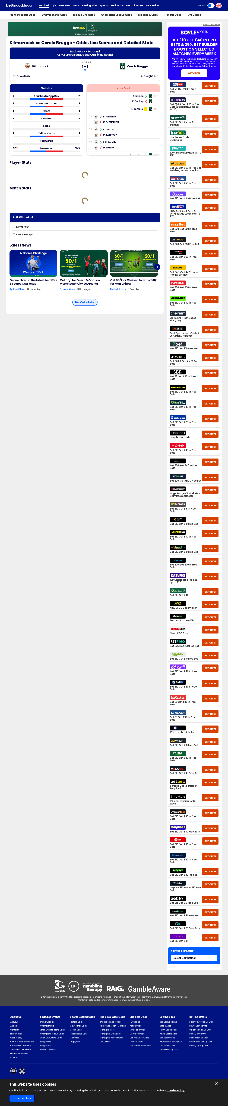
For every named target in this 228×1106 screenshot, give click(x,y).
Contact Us (15, 1029)
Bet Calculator (135, 5)
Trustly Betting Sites (168, 1029)
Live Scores (194, 15)
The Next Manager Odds (110, 1021)
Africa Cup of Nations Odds (52, 1029)
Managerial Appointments (112, 1037)
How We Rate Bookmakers (22, 1041)
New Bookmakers (167, 1037)
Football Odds (76, 1021)
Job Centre (105, 1041)
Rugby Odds (75, 1041)
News (76, 5)
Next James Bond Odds (140, 1045)
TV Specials (135, 1021)
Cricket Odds (76, 1029)
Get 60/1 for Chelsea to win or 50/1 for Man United (133, 281)
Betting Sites (89, 5)
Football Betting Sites (169, 1049)
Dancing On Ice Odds (139, 1037)
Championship (47, 1025)
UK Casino (152, 5)
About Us (14, 1021)
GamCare (146, 997)
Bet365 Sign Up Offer (198, 1025)
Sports (104, 5)
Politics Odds (135, 1025)
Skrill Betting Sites (167, 1045)
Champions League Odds (116, 15)
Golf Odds (74, 1037)
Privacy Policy (16, 1033)
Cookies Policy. (176, 1090)
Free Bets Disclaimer (19, 1053)
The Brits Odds (136, 1041)
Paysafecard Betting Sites (171, 1041)
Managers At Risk (107, 1029)
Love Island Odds (137, 1029)
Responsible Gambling (20, 1045)
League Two (45, 1045)
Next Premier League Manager (113, 1025)
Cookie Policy (16, 1037)
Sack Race (117, 5)
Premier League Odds (22, 15)
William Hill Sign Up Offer (200, 1029)
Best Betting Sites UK (168, 1021)
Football (44, 5)
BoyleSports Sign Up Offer (200, 1041)
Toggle (211, 5)
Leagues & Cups (148, 15)
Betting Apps (165, 1025)
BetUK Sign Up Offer (197, 1033)
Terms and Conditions (20, 1049)
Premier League (47, 1021)
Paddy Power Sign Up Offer (201, 1021)
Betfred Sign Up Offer (198, 1037)
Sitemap (14, 1057)
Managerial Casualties (110, 1033)
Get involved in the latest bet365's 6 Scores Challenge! (33, 281)
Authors (13, 1025)
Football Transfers (48, 1049)
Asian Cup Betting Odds (51, 1037)
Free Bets (64, 5)
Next (157, 267)
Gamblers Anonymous (176, 997)
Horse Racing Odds (79, 1033)
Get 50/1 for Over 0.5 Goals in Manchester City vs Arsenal (80, 281)
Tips (53, 5)
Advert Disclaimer (211, 25)
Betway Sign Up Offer (198, 1045)
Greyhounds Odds (78, 1025)
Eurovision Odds (137, 1033)
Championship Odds (54, 15)
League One (45, 1041)
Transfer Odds (172, 15)
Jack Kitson (19, 289)
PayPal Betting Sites (168, 1033)
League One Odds (84, 15)
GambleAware (158, 997)
